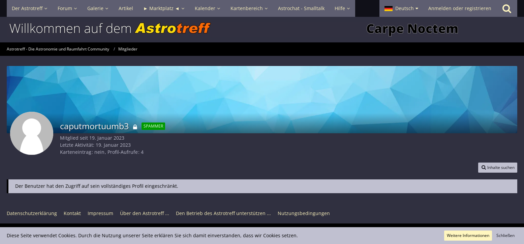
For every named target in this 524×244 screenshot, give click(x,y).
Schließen (505, 235)
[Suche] (506, 8)
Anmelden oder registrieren (459, 8)
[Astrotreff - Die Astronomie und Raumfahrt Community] (262, 30)
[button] (401, 8)
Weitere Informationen (468, 235)
